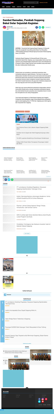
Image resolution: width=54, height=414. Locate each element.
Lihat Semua (27, 233)
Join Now (40, 405)
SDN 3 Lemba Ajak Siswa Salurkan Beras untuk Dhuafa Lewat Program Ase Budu (33, 216)
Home (3, 6)
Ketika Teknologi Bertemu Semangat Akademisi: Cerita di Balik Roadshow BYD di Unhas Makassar (34, 199)
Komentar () (48, 27)
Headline (18, 395)
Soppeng (27, 111)
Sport (24, 6)
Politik (17, 397)
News (28, 6)
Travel (13, 6)
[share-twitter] (40, 27)
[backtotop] (27, 389)
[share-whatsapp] (43, 27)
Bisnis (32, 6)
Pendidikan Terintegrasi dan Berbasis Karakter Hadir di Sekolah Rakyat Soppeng (33, 226)
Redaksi (45, 405)
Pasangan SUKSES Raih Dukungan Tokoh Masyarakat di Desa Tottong (28, 328)
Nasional (8, 6)
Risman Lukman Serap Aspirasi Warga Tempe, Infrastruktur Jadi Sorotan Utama (33, 207)
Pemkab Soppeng (11, 17)
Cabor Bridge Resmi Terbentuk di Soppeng (22, 319)
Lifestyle (19, 6)
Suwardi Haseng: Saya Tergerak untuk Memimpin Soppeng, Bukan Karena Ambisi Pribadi (27, 337)
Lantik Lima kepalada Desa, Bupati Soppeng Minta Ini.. (26, 311)
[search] (31, 2)
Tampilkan (48, 176)
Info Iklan (40, 407)
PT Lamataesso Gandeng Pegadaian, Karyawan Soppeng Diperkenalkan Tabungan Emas (31, 189)
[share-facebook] (36, 27)
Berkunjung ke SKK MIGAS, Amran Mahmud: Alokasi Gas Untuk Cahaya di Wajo (16, 352)
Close (2, 409)
